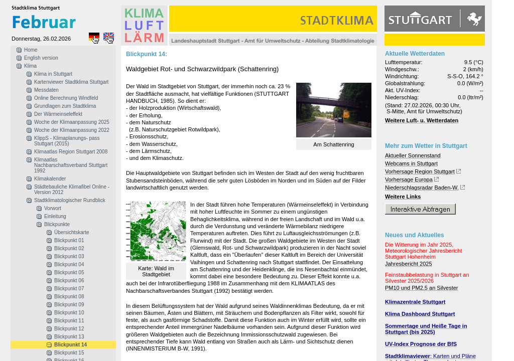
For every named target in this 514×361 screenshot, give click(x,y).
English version (41, 58)
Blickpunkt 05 (69, 272)
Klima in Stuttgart (53, 74)
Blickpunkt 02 (69, 248)
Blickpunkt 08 (69, 296)
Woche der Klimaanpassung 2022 (71, 130)
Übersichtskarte (71, 232)
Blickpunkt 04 (69, 264)
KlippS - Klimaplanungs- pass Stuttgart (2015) (67, 140)
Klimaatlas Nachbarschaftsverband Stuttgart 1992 (70, 165)
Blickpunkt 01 (69, 240)
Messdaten (46, 90)
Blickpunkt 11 (69, 320)
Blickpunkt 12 (69, 328)
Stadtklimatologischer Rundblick (69, 200)
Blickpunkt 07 (69, 288)
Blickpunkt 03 (69, 256)
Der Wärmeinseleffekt (58, 114)
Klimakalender (50, 179)
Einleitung (55, 216)
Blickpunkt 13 (69, 336)
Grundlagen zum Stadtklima (65, 106)
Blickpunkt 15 (69, 352)
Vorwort (52, 208)
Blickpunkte (57, 224)
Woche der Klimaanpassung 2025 (71, 122)
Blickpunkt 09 (69, 304)
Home (31, 50)
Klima (30, 66)
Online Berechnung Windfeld (66, 98)
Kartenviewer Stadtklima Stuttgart (71, 82)
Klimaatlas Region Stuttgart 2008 (70, 151)
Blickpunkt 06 (69, 280)
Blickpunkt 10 (69, 312)
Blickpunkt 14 (70, 344)
